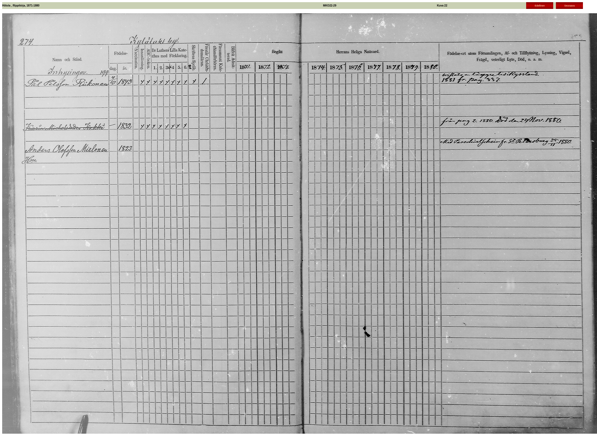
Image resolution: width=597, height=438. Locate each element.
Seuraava (569, 5)
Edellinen (540, 5)
